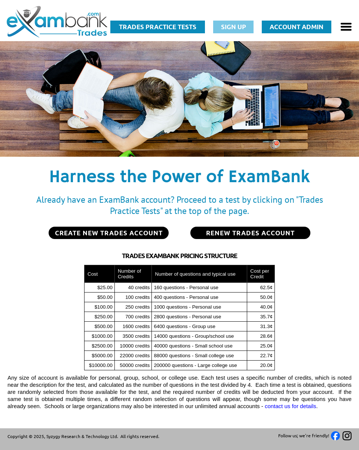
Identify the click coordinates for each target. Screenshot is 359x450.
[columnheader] (100, 274)
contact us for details (290, 406)
